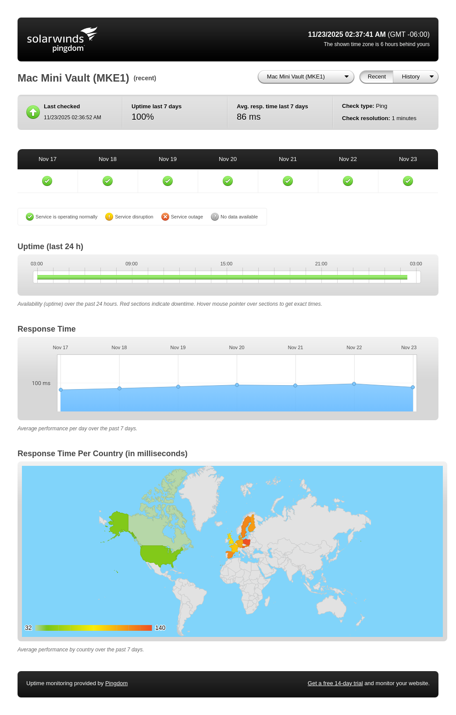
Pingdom (116, 683)
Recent (377, 76)
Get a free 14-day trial (335, 683)
